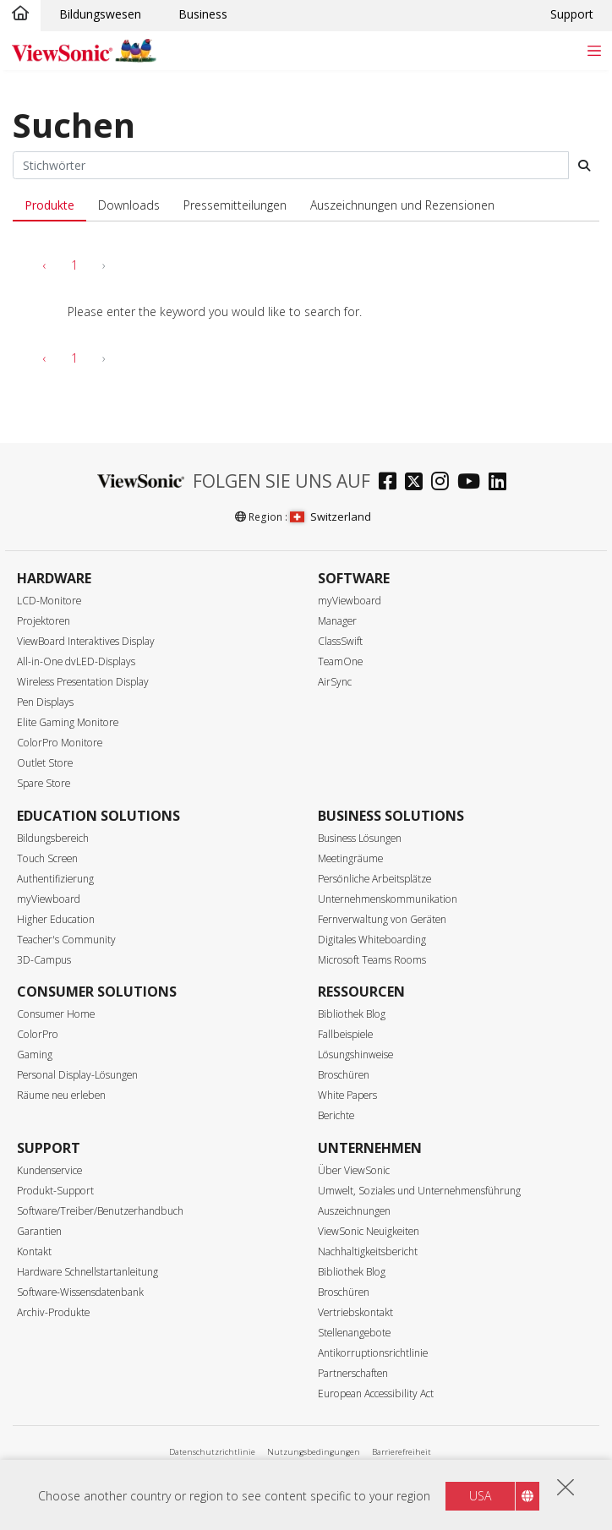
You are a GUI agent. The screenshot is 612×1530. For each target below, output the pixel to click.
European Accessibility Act (376, 1393)
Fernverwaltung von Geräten (382, 919)
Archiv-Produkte (53, 1312)
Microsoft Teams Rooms (372, 960)
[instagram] (444, 483)
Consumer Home (56, 1014)
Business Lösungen (360, 838)
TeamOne (340, 661)
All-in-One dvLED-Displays (76, 661)
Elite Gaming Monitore (67, 722)
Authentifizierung (55, 879)
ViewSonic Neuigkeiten (368, 1231)
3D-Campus (44, 960)
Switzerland (330, 516)
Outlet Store (45, 763)
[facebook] (392, 483)
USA (480, 1496)
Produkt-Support (55, 1190)
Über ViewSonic (354, 1170)
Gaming (34, 1054)
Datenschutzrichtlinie (212, 1451)
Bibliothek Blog (351, 1014)
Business (202, 14)
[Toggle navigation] (594, 50)
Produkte (49, 205)
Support (571, 14)
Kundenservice (49, 1170)
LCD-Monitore (49, 600)
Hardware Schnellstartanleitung (87, 1272)
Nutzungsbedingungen (313, 1451)
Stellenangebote (354, 1332)
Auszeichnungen (354, 1211)
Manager (337, 621)
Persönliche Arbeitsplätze (374, 879)
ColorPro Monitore (59, 742)
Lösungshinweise (355, 1054)
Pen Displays (45, 702)
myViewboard (349, 600)
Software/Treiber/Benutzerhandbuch (100, 1211)
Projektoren (43, 621)
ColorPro (37, 1034)
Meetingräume (350, 858)
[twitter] (418, 483)
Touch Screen (47, 858)
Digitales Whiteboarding (372, 939)
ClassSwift (340, 641)
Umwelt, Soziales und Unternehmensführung (419, 1190)
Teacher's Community (66, 939)
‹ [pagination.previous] (44, 265)
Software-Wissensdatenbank (80, 1292)
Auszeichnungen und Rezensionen (402, 205)
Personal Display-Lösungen (77, 1075)
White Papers (347, 1095)
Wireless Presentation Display (83, 682)
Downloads (129, 205)
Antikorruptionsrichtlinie (373, 1353)
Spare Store (43, 783)
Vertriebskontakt (355, 1312)
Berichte (336, 1115)
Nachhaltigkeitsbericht (368, 1251)
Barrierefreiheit (401, 1451)
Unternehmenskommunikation (387, 899)
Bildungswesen (100, 14)
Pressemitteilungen (235, 205)
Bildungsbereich (53, 838)
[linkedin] (502, 483)
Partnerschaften (353, 1373)
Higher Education (56, 919)
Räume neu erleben (61, 1095)
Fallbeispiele (345, 1034)
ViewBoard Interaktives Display (86, 641)
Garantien (39, 1231)
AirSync (335, 682)
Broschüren (343, 1075)
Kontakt (34, 1251)
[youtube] (473, 483)
